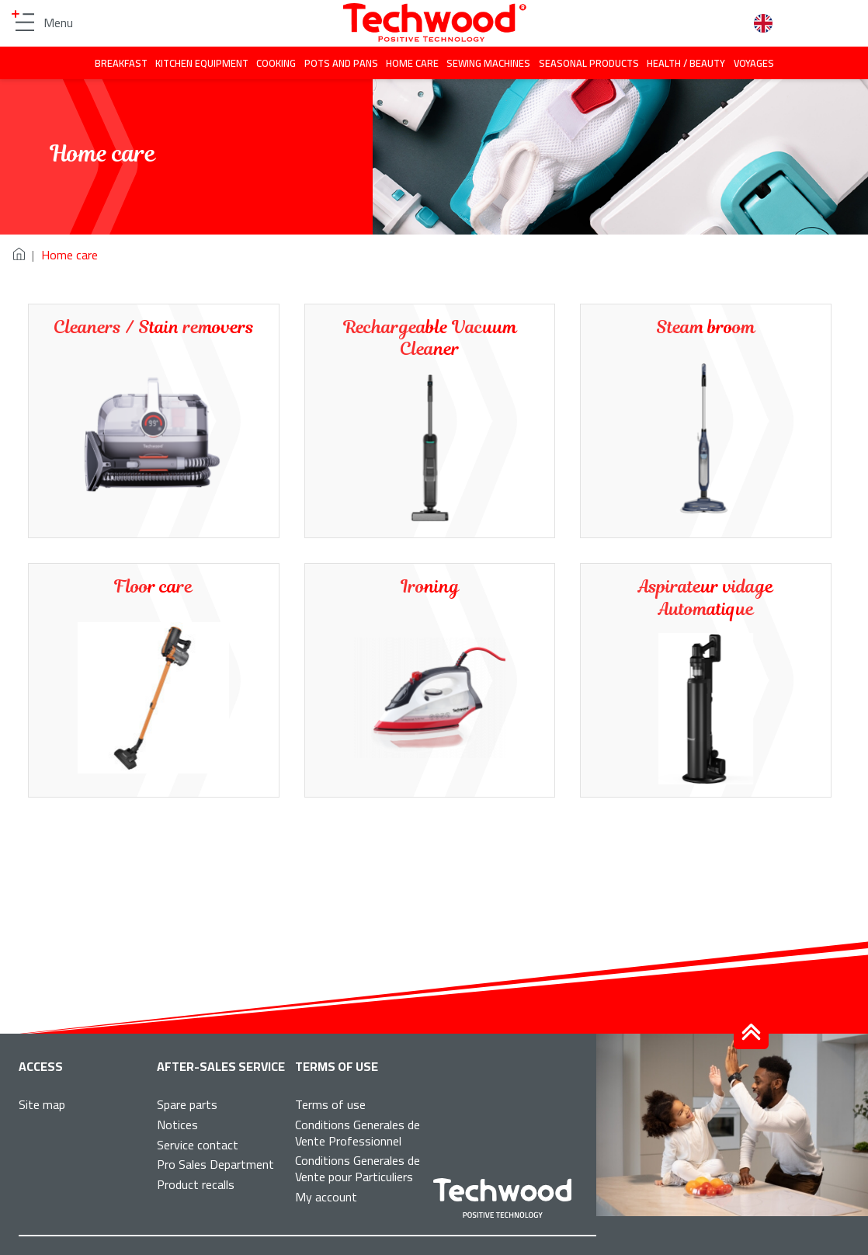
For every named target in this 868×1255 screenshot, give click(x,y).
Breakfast (121, 63)
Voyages (754, 63)
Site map (42, 1104)
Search (730, 23)
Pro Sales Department (215, 1164)
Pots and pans (341, 63)
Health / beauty (686, 63)
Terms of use (330, 1104)
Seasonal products (589, 63)
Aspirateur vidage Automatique (705, 598)
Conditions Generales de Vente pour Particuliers (357, 1168)
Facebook (660, 23)
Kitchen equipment (201, 63)
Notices (177, 1124)
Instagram (695, 23)
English (769, 23)
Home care (412, 63)
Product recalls (195, 1184)
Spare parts (187, 1104)
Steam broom (705, 327)
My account (326, 1196)
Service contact (197, 1144)
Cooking (276, 63)
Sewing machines (488, 63)
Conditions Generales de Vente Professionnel (357, 1132)
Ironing (430, 587)
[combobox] (769, 23)
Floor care (153, 587)
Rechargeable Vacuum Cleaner (430, 338)
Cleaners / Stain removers (154, 327)
